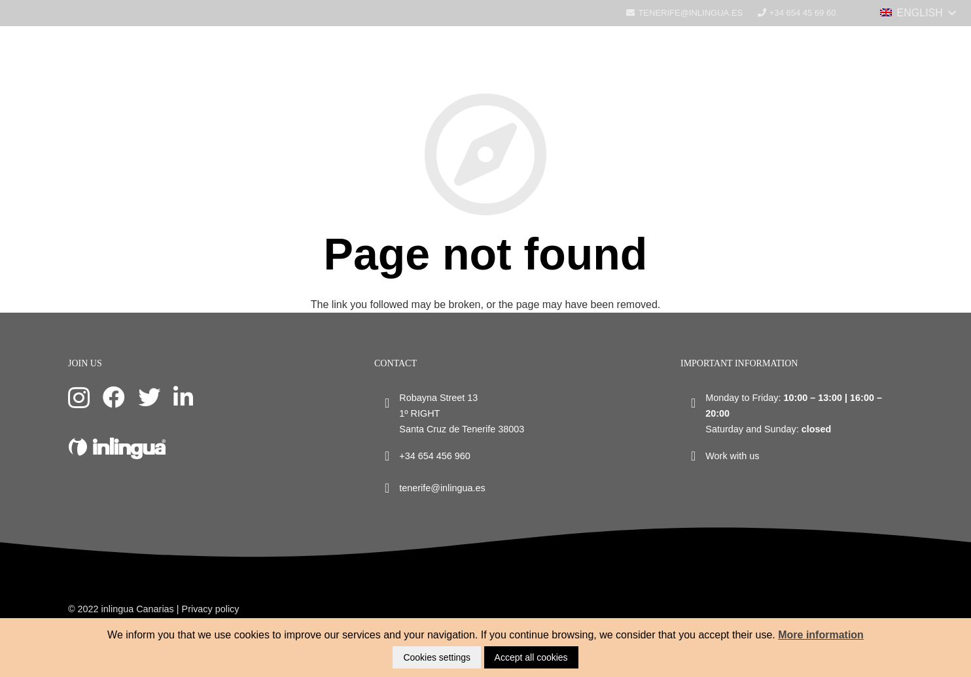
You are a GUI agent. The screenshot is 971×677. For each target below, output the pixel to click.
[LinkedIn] (183, 397)
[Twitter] (149, 397)
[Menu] (954, 16)
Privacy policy (210, 609)
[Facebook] (114, 397)
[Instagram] (79, 398)
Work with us (732, 456)
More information (821, 634)
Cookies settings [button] (436, 657)
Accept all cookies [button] (531, 657)
